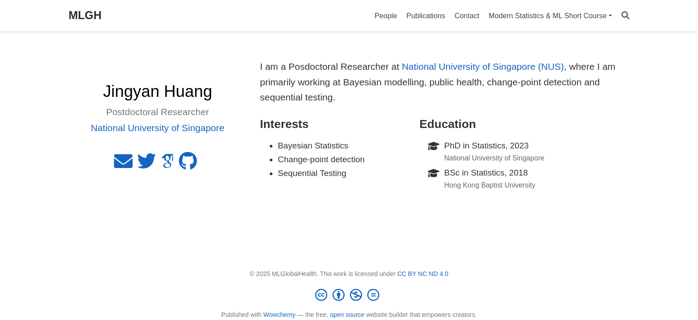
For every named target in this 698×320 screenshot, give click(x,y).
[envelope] (123, 165)
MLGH (85, 15)
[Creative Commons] (349, 294)
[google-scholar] (167, 165)
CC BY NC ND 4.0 (422, 273)
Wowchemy (279, 314)
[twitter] (146, 165)
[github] (188, 165)
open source (347, 314)
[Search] (625, 16)
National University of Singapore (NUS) (483, 66)
